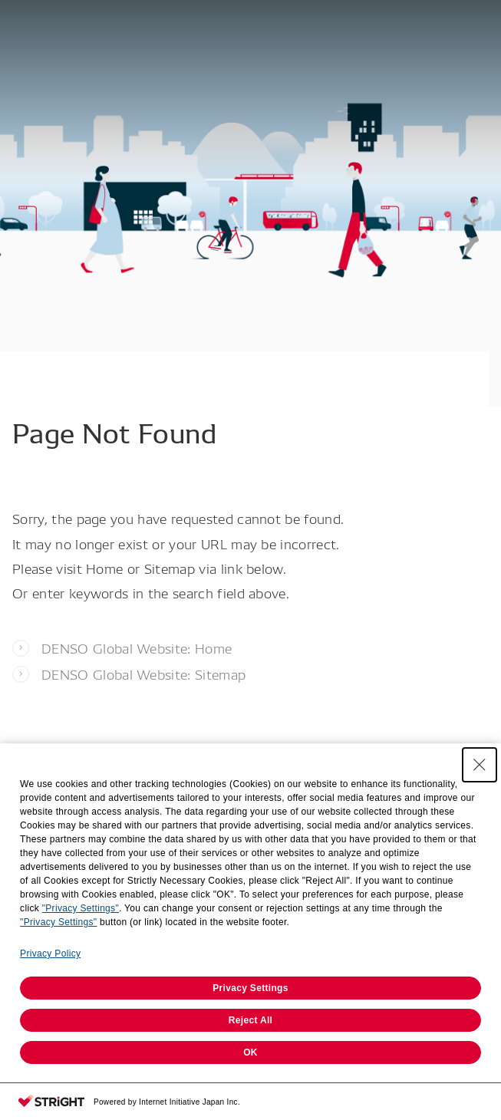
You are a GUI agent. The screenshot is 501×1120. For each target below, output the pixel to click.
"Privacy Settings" (80, 908)
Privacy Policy (50, 953)
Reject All (250, 1020)
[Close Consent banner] (479, 765)
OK (250, 1052)
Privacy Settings (250, 988)
